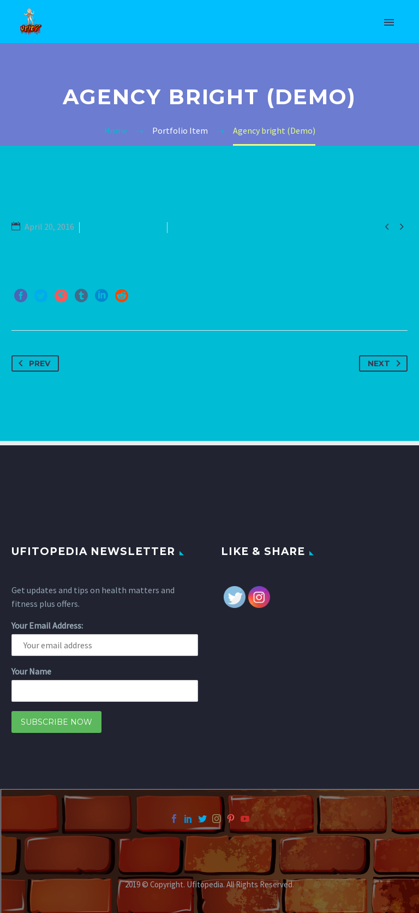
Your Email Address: (47, 625)
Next (386, 363)
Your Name (31, 671)
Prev (32, 363)
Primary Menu (389, 22)
